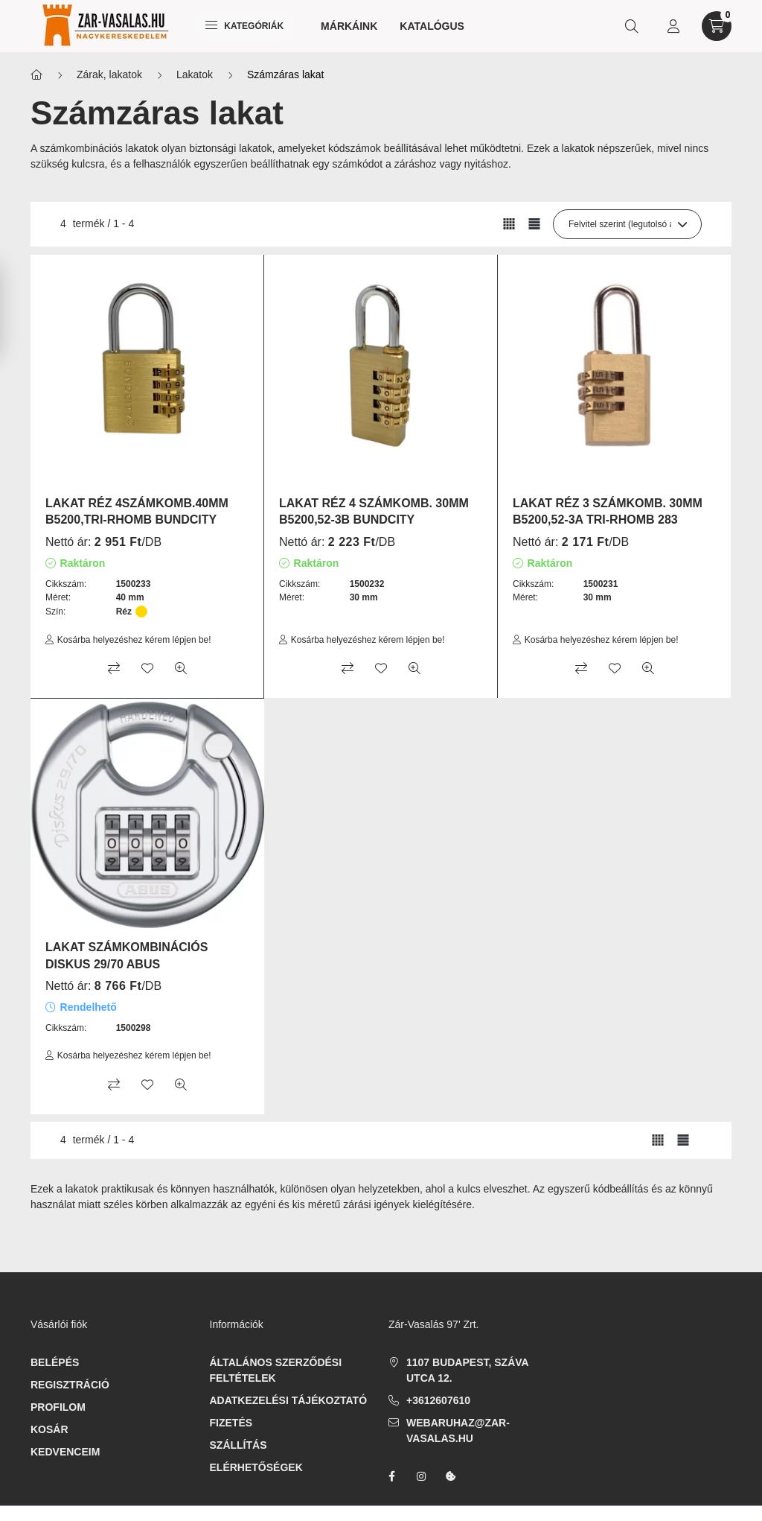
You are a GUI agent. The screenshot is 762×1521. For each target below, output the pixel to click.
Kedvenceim (65, 1452)
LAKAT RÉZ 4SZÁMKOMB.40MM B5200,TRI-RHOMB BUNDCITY (136, 511)
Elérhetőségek (256, 1467)
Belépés (55, 1362)
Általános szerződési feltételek (276, 1370)
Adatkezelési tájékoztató (289, 1400)
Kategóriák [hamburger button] (244, 26)
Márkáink (349, 26)
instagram (421, 1476)
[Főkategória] (36, 75)
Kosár (49, 1429)
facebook (391, 1476)
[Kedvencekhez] (147, 668)
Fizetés (231, 1423)
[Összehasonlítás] (114, 668)
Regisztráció (70, 1385)
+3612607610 (438, 1400)
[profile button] (673, 26)
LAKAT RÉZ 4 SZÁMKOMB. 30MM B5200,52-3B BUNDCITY (374, 511)
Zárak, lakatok (109, 74)
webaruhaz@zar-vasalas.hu (458, 1430)
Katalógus (432, 26)
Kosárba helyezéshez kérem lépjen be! (134, 640)
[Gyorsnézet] (181, 668)
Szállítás (238, 1445)
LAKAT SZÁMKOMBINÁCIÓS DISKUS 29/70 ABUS (126, 955)
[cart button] (716, 26)
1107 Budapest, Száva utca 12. (467, 1370)
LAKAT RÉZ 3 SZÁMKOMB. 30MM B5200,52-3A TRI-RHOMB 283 (607, 511)
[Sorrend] (627, 224)
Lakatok (194, 74)
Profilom (58, 1407)
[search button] (632, 26)
